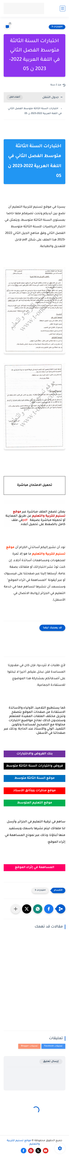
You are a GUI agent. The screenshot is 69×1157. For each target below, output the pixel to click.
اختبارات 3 (57, 27)
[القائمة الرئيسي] (62, 8)
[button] (48, 908)
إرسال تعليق (51, 1061)
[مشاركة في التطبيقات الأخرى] (15, 908)
